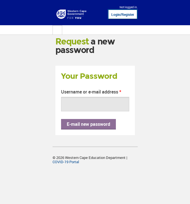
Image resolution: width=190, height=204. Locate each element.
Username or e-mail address (91, 92)
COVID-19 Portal (66, 161)
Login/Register (122, 14)
